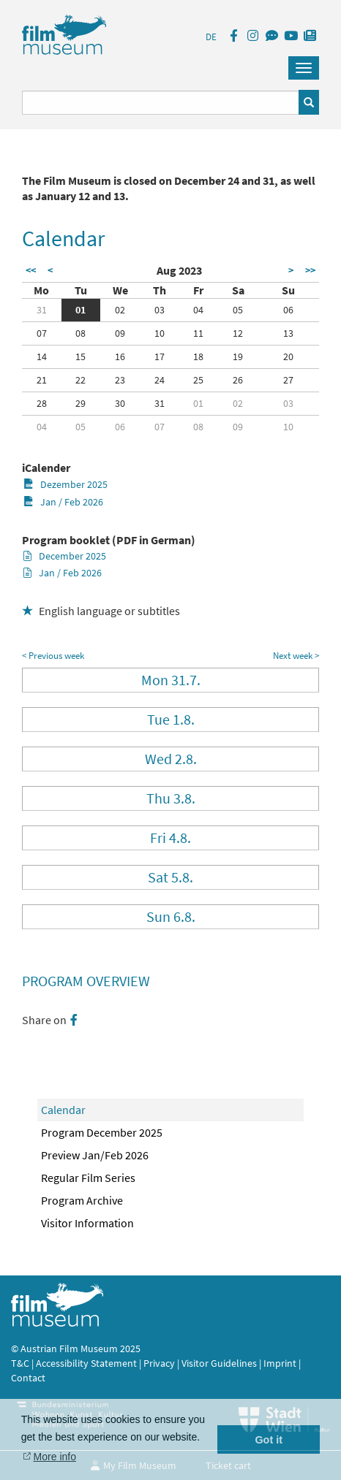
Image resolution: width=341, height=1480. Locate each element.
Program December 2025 (101, 1132)
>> (310, 270)
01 (80, 309)
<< (31, 270)
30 (120, 403)
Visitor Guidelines (220, 1363)
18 (198, 356)
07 (42, 333)
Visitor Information (87, 1223)
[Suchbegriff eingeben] (160, 103)
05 (238, 309)
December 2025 (64, 555)
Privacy (159, 1363)
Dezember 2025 (65, 484)
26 (238, 379)
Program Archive (82, 1200)
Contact (28, 1377)
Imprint (279, 1363)
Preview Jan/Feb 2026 (95, 1155)
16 (120, 356)
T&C (20, 1363)
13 (288, 333)
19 (238, 356)
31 (42, 309)
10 (159, 333)
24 (159, 379)
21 (42, 379)
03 (159, 309)
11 (198, 333)
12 (238, 333)
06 (288, 309)
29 (80, 403)
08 (80, 333)
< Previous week (53, 655)
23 (120, 379)
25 (198, 379)
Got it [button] (268, 1440)
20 (288, 356)
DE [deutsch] (211, 37)
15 (80, 356)
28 (42, 403)
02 (120, 309)
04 (198, 309)
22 (80, 379)
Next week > (296, 655)
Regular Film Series (88, 1177)
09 (120, 333)
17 (159, 356)
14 (42, 356)
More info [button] (55, 1456)
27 (288, 379)
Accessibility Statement (87, 1363)
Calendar (63, 1109)
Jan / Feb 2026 (63, 501)
